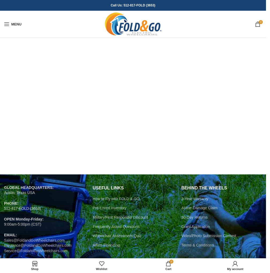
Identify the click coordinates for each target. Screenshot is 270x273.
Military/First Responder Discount (120, 217)
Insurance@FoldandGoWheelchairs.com (37, 245)
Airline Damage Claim (199, 208)
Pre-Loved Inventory (109, 208)
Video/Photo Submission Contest (208, 236)
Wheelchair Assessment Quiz (117, 236)
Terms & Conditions (197, 245)
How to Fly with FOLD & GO (116, 199)
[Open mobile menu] (12, 24)
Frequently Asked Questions (116, 227)
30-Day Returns (194, 217)
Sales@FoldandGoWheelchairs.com (34, 240)
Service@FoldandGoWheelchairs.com (36, 251)
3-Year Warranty (194, 199)
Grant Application (195, 227)
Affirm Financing (106, 245)
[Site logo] (133, 24)
